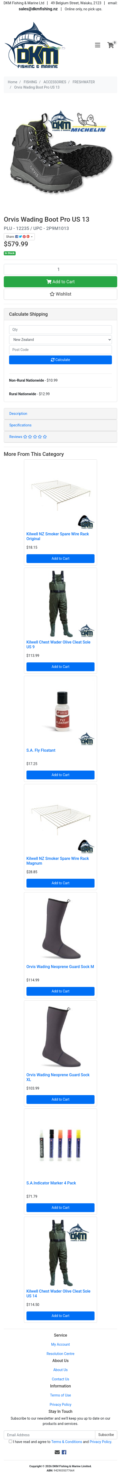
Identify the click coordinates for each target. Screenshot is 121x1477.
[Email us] (57, 1452)
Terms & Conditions (66, 1442)
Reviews (28, 437)
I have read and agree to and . (60, 1442)
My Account (60, 1344)
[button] (60, 294)
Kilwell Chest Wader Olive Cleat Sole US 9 (58, 644)
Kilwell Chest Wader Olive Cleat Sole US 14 (58, 1293)
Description (18, 414)
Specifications (20, 425)
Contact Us (60, 1379)
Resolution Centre (60, 1354)
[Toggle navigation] (97, 45)
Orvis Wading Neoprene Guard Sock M (60, 966)
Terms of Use (60, 1395)
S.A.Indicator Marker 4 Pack (51, 1183)
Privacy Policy (60, 1405)
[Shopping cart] (110, 45)
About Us (60, 1370)
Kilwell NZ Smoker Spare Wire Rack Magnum (57, 861)
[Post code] (60, 349)
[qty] (60, 329)
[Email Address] (49, 1434)
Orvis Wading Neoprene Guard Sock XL (57, 1077)
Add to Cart (60, 281)
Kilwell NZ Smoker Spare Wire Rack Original (57, 536)
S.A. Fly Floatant (40, 750)
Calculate (60, 360)
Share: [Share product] (18, 236)
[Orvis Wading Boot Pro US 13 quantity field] (60, 269)
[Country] (60, 339)
